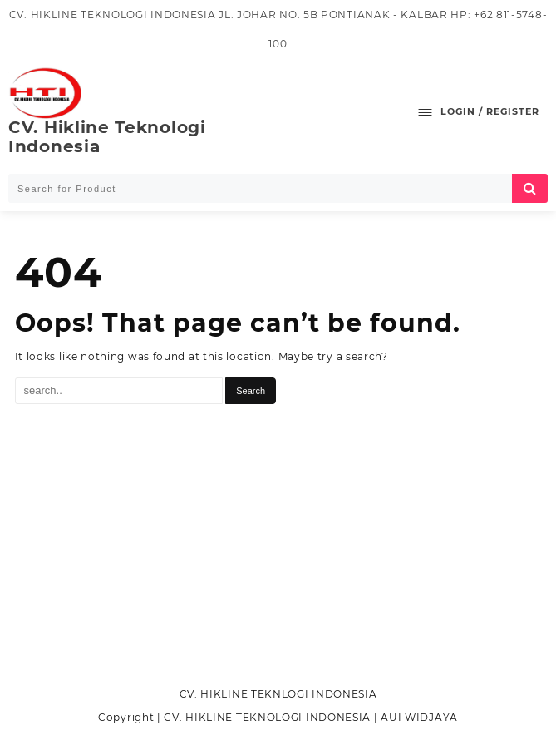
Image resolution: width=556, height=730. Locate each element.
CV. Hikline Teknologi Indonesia (107, 136)
